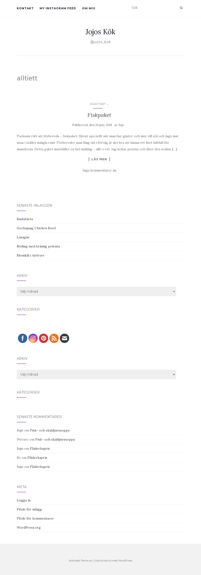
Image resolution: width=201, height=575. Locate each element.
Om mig (88, 8)
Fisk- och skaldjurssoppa (49, 430)
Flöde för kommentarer (35, 518)
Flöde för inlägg (29, 509)
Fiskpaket (99, 115)
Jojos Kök (100, 31)
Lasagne (23, 237)
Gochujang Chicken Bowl (36, 228)
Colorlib (98, 560)
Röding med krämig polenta (38, 246)
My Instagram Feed (58, 8)
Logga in (24, 500)
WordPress (125, 560)
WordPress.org (29, 527)
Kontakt (25, 8)
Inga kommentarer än (99, 170)
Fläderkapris (40, 448)
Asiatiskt (98, 104)
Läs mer (99, 159)
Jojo (121, 125)
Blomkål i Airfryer (30, 255)
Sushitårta (25, 219)
